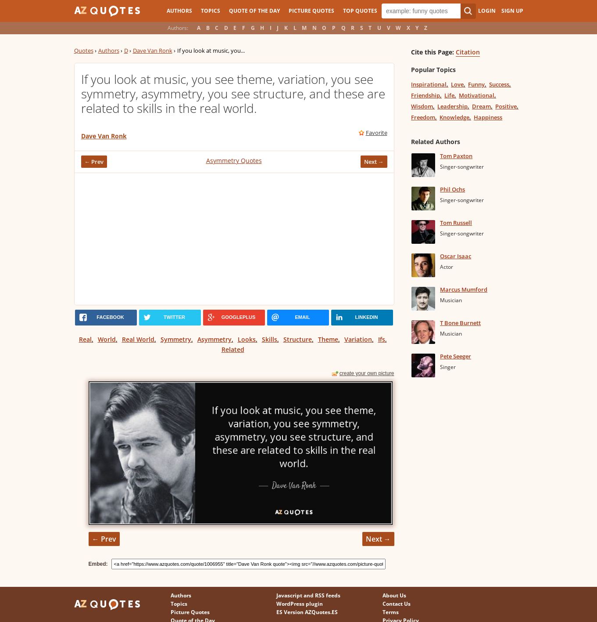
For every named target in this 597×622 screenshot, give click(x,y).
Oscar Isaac (455, 256)
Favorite (376, 133)
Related (233, 349)
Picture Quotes (311, 10)
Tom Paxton (456, 156)
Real (85, 339)
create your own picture (367, 373)
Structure (297, 339)
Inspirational (429, 84)
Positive (506, 106)
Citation (468, 52)
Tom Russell (456, 223)
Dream (481, 106)
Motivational (476, 95)
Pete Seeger (455, 356)
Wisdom (422, 106)
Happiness (488, 117)
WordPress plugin (299, 604)
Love (457, 84)
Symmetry (176, 339)
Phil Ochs (452, 189)
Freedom (423, 117)
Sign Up (512, 10)
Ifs (381, 339)
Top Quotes (360, 10)
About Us (394, 595)
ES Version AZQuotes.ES (307, 612)
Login (487, 10)
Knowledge (454, 117)
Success (499, 84)
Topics (210, 10)
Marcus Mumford (463, 289)
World (107, 339)
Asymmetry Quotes (234, 160)
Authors (179, 10)
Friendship (425, 95)
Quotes (83, 50)
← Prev (94, 162)
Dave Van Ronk (152, 50)
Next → (374, 162)
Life (449, 95)
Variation (358, 339)
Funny (476, 84)
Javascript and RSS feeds (308, 595)
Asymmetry (214, 339)
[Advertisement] (234, 238)
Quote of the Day (254, 10)
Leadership (452, 106)
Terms (391, 612)
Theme (328, 339)
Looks (247, 339)
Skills (269, 339)
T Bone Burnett (460, 323)
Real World (138, 339)
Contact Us (397, 604)
